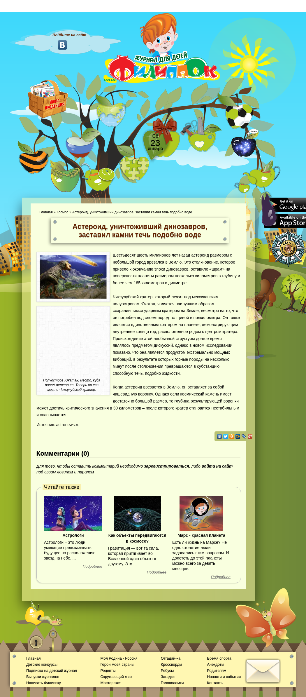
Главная (46, 212)
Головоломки (172, 683)
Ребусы (167, 670)
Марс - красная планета (201, 535)
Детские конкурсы (41, 664)
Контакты (215, 683)
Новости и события (224, 677)
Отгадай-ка (170, 658)
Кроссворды (171, 664)
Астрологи (73, 535)
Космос (62, 212)
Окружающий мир (115, 677)
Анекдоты (215, 664)
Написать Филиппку (43, 683)
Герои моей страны (117, 664)
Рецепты (107, 670)
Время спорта (219, 658)
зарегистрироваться (166, 466)
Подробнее (92, 566)
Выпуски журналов (42, 677)
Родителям (216, 670)
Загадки (168, 677)
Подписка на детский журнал (51, 670)
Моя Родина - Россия (118, 658)
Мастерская (110, 683)
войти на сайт (217, 466)
